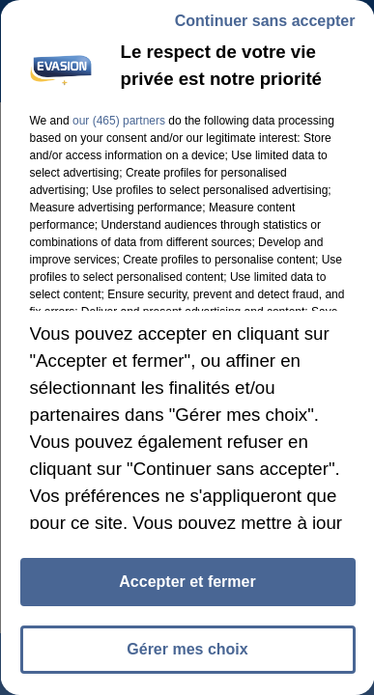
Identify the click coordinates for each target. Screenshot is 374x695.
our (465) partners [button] (118, 120)
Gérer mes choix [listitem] (187, 649)
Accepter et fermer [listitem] (187, 581)
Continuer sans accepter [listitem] (264, 21)
